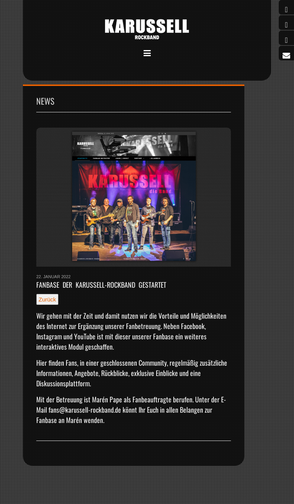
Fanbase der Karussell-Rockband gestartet (101, 285)
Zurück (47, 299)
